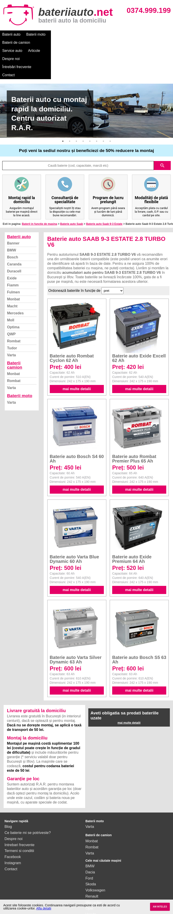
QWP (11, 302)
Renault (91, 864)
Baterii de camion (65, 34)
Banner (13, 211)
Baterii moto (36, 34)
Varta (11, 323)
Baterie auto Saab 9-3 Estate (104, 191)
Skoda (90, 852)
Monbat (13, 267)
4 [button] (83, 108)
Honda (90, 882)
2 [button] (69, 108)
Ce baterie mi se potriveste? (28, 800)
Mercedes (15, 281)
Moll (10, 288)
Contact (43, 42)
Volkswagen (95, 858)
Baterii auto (11, 34)
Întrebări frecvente (16, 42)
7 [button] (103, 108)
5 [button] (90, 108)
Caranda (14, 232)
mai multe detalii (77, 356)
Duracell (14, 239)
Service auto (95, 34)
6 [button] (96, 108)
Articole (117, 34)
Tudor (12, 316)
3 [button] (76, 108)
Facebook (13, 824)
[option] (86, 78)
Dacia (90, 840)
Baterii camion (14, 332)
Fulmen (13, 260)
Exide (12, 246)
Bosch (12, 225)
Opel (89, 876)
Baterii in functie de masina (39, 191)
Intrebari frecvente (19, 812)
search (162, 133)
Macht (12, 274)
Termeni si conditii (19, 818)
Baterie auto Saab (71, 191)
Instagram (13, 830)
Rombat (13, 309)
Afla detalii (43, 908)
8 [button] (110, 108)
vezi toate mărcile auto (104, 888)
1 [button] (63, 108)
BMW (11, 218)
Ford (89, 846)
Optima (13, 295)
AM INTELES (160, 906)
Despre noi (137, 34)
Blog (8, 794)
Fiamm (13, 253)
